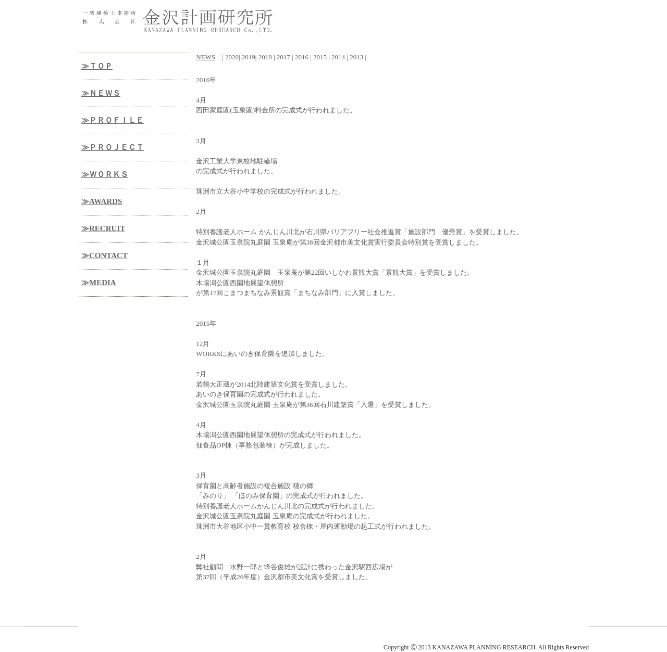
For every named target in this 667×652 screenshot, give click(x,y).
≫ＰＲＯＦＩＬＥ (112, 120)
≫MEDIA (98, 282)
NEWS (205, 57)
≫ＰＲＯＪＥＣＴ (112, 147)
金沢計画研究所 (151, 639)
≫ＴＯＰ (97, 66)
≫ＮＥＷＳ (100, 93)
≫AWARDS (101, 201)
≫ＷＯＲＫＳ (104, 174)
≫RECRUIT (103, 228)
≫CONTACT (104, 255)
